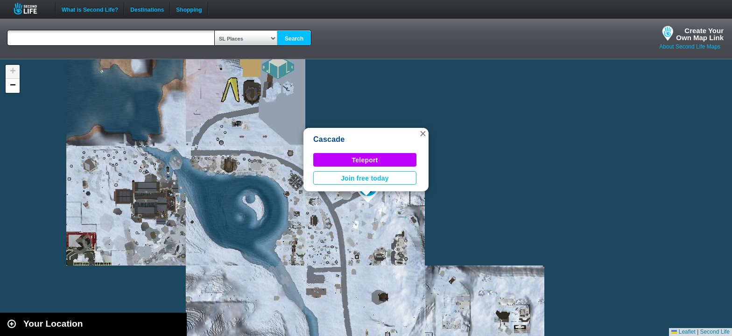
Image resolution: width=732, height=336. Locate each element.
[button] (423, 133)
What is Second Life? (90, 9)
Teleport (365, 160)
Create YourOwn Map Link (700, 34)
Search (294, 38)
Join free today (365, 178)
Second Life (30, 8)
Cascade (329, 139)
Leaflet (683, 332)
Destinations (147, 9)
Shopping (189, 9)
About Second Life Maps (689, 46)
